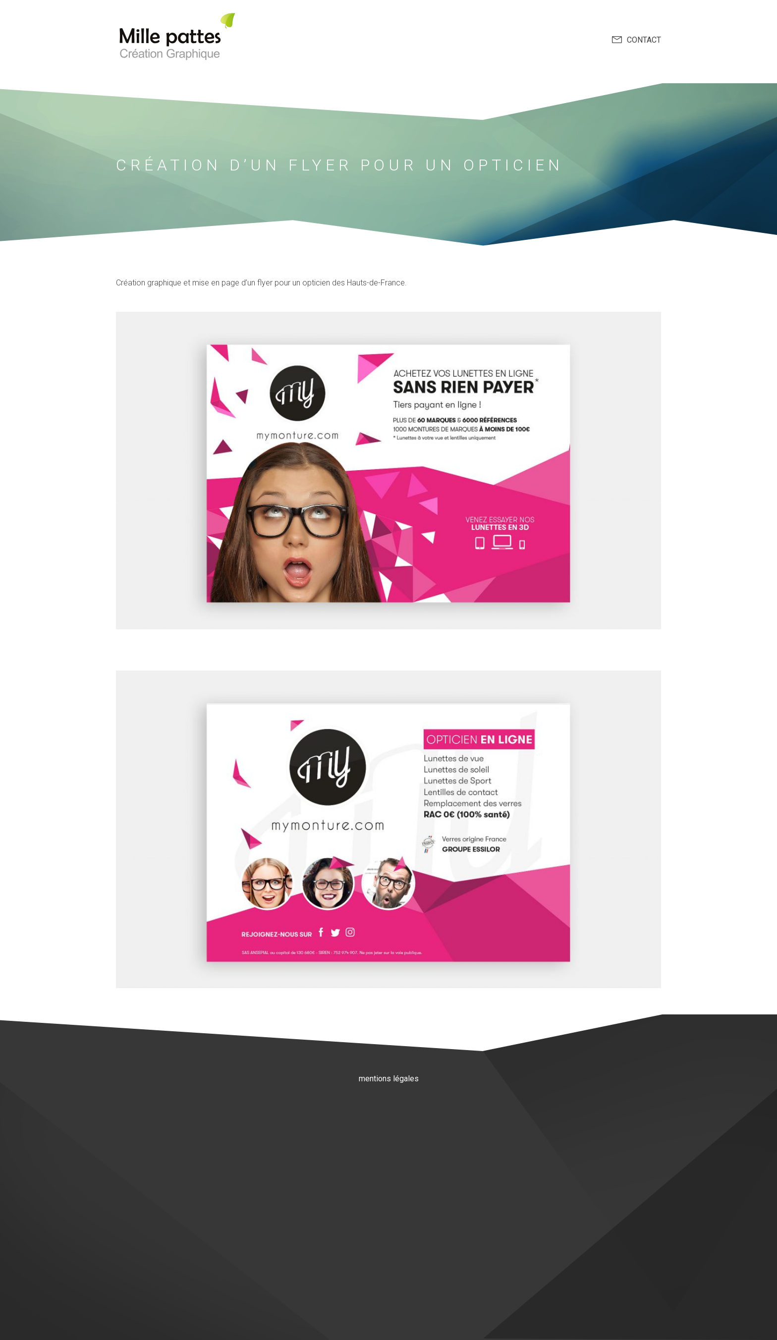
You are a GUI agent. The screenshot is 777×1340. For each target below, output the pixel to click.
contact (644, 40)
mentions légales (389, 1078)
